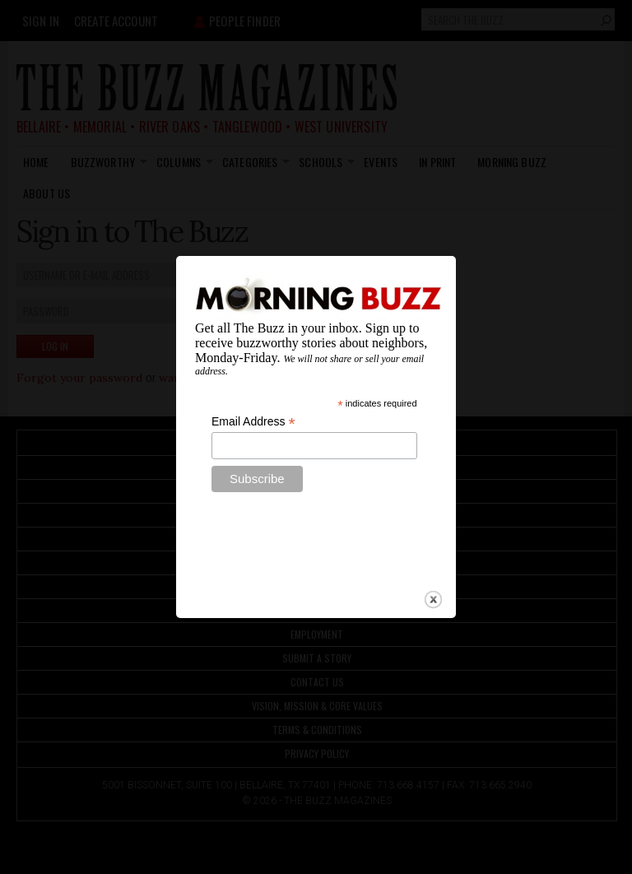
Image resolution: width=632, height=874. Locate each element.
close (433, 588)
